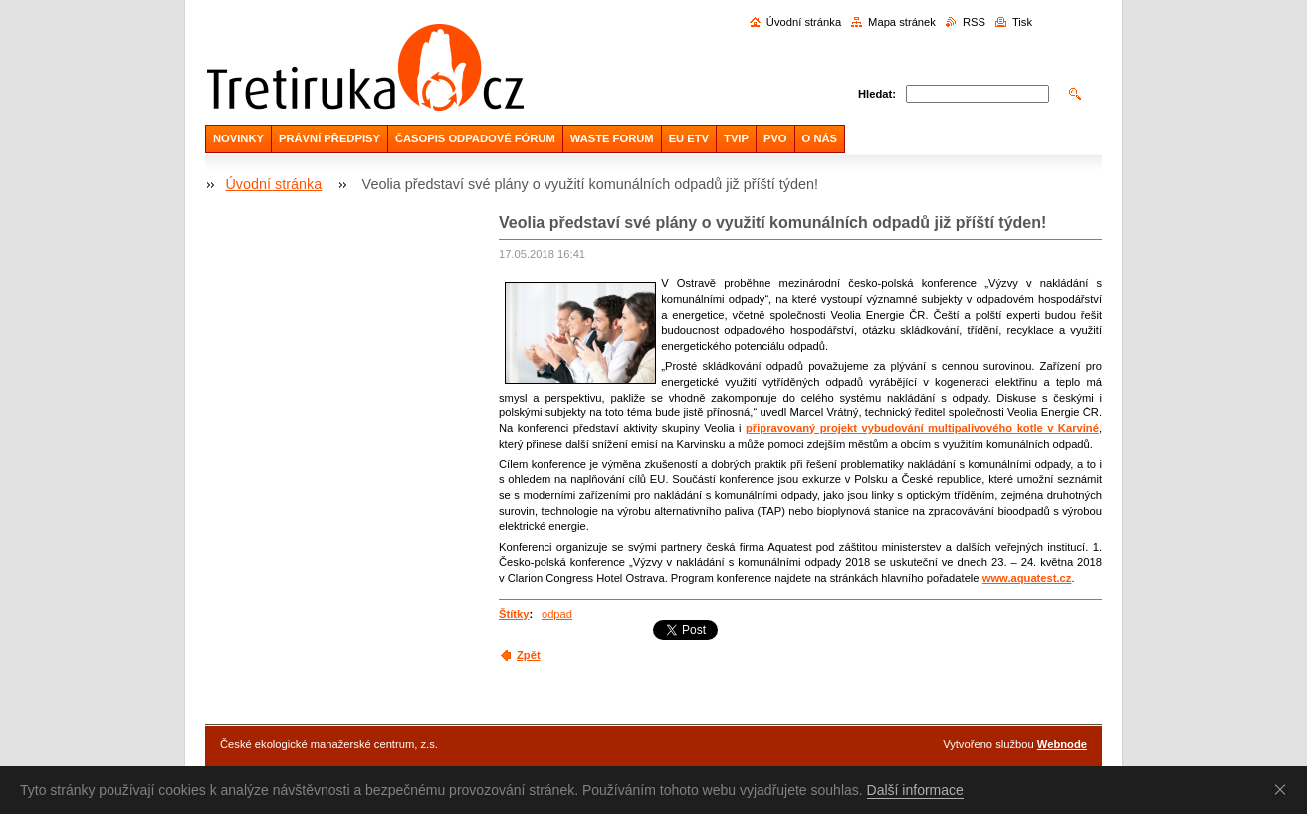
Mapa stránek (902, 22)
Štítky (514, 614)
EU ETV (689, 138)
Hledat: (877, 94)
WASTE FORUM (612, 138)
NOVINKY (238, 138)
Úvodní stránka (803, 22)
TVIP (736, 138)
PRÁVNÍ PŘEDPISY (329, 138)
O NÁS (819, 138)
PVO (775, 138)
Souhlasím (1284, 789)
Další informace (915, 790)
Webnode (1062, 744)
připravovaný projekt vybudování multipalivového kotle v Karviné (922, 428)
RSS (974, 22)
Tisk (1022, 22)
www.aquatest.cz (1027, 578)
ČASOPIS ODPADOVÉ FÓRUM (475, 138)
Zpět (529, 655)
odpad (557, 614)
